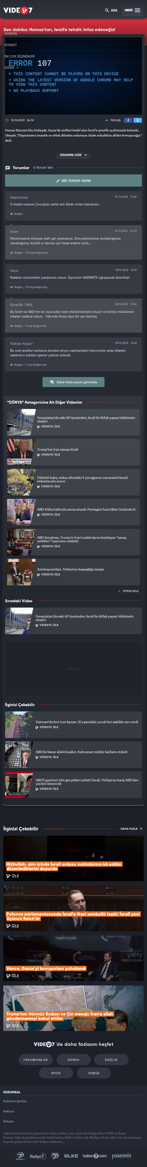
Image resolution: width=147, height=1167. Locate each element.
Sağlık (111, 1060)
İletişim (8, 1121)
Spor (56, 1073)
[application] (73, 76)
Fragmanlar (35, 1060)
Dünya (73, 1060)
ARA (111, 10)
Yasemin (121, 1156)
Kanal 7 (20, 1156)
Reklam (8, 1111)
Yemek (94, 1073)
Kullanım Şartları (15, 1101)
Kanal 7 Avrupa (55, 1156)
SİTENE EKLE (128, 591)
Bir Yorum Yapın (73, 181)
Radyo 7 (38, 1156)
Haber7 (95, 1156)
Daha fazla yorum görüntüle (73, 382)
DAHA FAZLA (131, 829)
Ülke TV (71, 1156)
